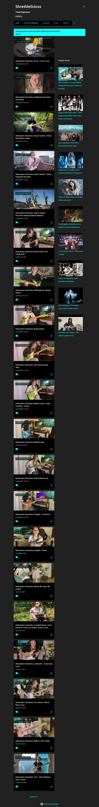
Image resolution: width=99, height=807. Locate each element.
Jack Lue (46, 23)
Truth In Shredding (31, 23)
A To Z (56, 23)
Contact (66, 23)
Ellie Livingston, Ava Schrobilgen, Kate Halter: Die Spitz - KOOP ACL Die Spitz (70, 85)
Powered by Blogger (49, 804)
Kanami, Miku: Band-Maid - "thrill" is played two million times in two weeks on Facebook (70, 116)
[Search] (84, 6)
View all (18, 34)
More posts (34, 797)
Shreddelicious (28, 6)
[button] (51, 68)
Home (17, 23)
